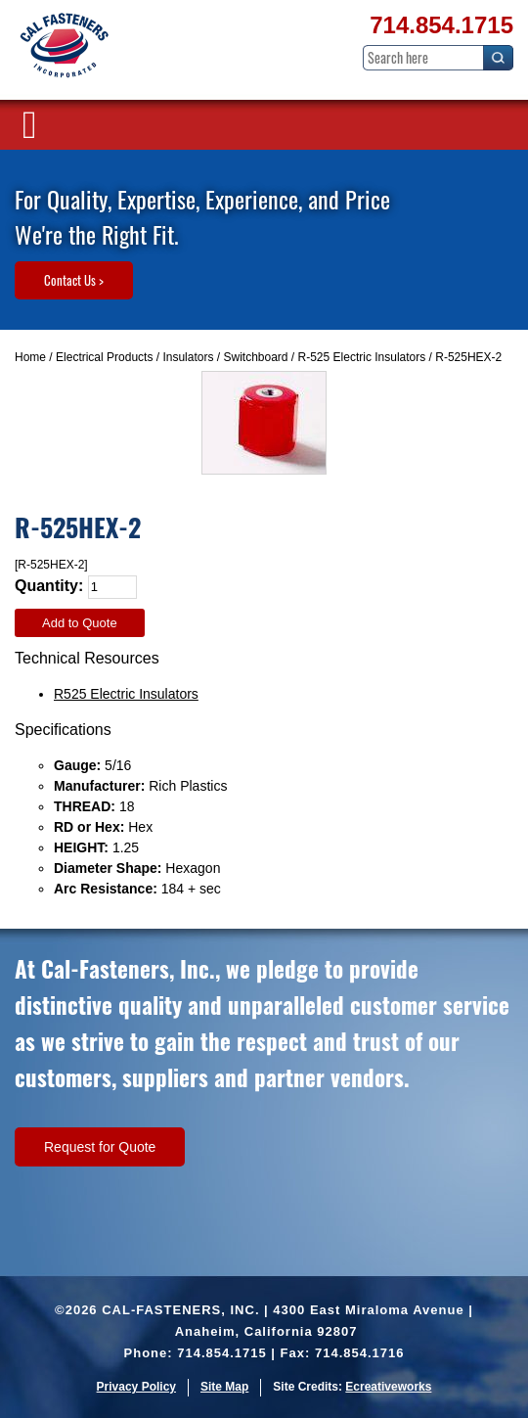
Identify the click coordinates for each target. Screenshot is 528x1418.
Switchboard (255, 357)
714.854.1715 (441, 25)
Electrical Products (104, 357)
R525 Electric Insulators (126, 694)
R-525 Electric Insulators (362, 357)
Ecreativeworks (388, 1387)
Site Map (224, 1387)
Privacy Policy (136, 1387)
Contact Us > (74, 280)
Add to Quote (79, 623)
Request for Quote (99, 1147)
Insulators (187, 357)
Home (30, 357)
